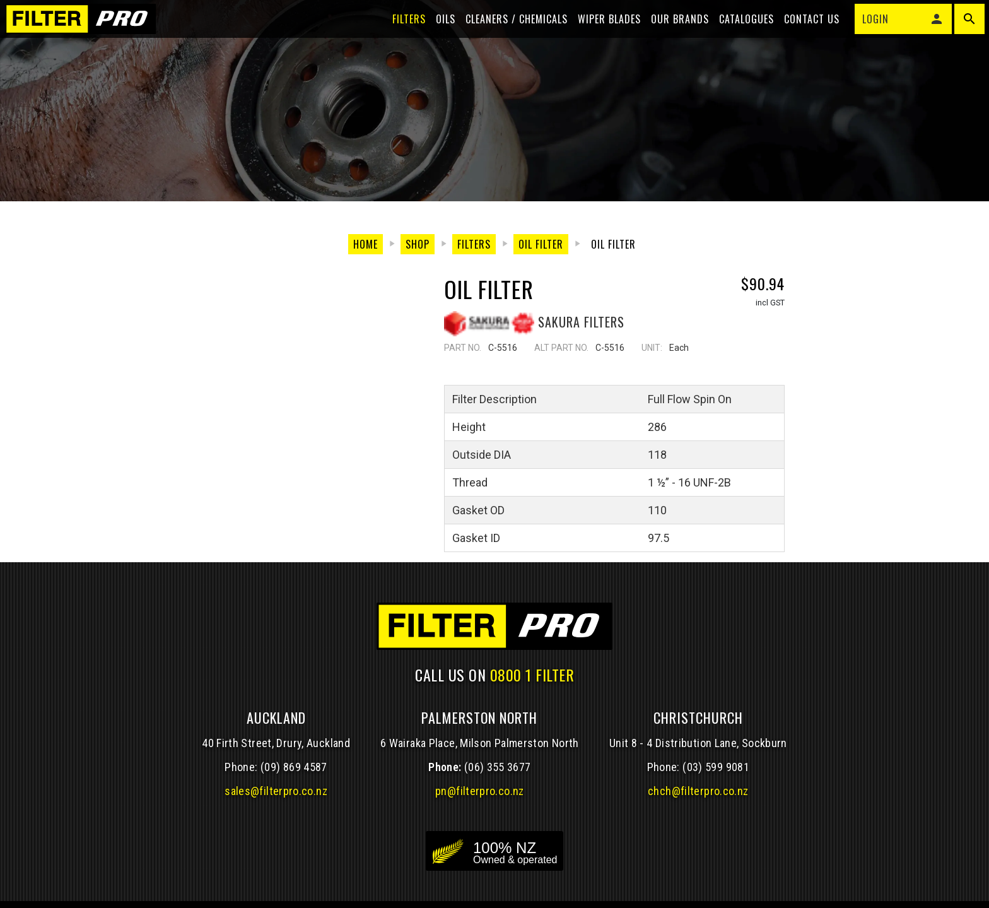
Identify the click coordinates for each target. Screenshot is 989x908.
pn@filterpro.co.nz (479, 792)
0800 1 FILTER (532, 675)
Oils (437, 32)
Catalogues (738, 32)
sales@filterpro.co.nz (276, 792)
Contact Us (803, 32)
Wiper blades (601, 32)
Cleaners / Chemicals (508, 32)
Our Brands (672, 32)
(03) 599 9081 (715, 768)
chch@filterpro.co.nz (698, 792)
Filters (401, 32)
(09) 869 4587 (293, 768)
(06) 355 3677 (497, 768)
